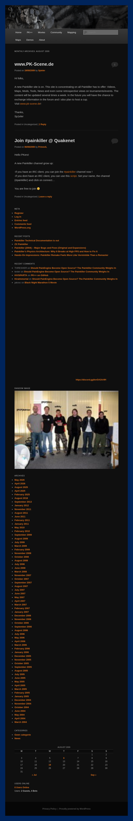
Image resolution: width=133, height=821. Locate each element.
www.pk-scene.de (30, 103)
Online (22, 787)
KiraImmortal (21, 279)
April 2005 (20, 685)
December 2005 (23, 656)
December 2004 (23, 700)
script (73, 175)
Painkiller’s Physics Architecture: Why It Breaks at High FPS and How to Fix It (56, 251)
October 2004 (22, 707)
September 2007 (23, 582)
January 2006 (22, 652)
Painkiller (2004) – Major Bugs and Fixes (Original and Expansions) (50, 248)
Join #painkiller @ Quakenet (45, 140)
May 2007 (20, 597)
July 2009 (20, 542)
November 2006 (23, 619)
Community (56, 32)
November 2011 (23, 509)
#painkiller (70, 171)
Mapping (71, 32)
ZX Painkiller (21, 244)
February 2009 (22, 549)
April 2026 (20, 483)
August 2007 (21, 586)
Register (19, 213)
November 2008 (23, 553)
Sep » (93, 775)
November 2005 (23, 659)
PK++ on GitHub (39, 275)
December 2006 (23, 615)
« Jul (34, 775)
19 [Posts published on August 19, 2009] (50, 765)
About (42, 40)
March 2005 (21, 689)
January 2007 (22, 612)
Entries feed (21, 220)
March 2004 (21, 722)
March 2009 (21, 546)
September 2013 (23, 501)
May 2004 (20, 714)
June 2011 (20, 516)
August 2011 (21, 513)
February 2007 (22, 608)
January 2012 (22, 505)
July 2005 (20, 674)
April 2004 (20, 718)
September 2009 (23, 534)
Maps (18, 40)
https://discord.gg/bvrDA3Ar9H (91, 380)
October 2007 (22, 579)
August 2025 (21, 487)
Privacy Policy (49, 809)
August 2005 (21, 670)
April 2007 (20, 601)
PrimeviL (42, 147)
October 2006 (22, 623)
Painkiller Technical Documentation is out (37, 240)
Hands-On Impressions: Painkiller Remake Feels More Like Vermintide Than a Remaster (61, 255)
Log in (18, 216)
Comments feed (23, 224)
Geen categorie (23, 734)
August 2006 (21, 630)
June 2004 (20, 711)
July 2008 (20, 564)
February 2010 (22, 531)
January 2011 (22, 524)
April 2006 (20, 641)
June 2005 (20, 678)
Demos (29, 40)
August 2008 (21, 560)
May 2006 (20, 637)
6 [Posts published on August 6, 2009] (64, 758)
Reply (42, 124)
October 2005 (22, 663)
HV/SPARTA (21, 275)
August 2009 (21, 538)
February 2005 (22, 692)
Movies (41, 32)
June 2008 (20, 568)
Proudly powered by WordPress (75, 809)
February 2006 (22, 648)
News (17, 738)
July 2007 (20, 590)
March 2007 (21, 604)
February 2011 (22, 520)
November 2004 (23, 703)
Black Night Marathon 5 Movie (41, 282)
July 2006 (20, 634)
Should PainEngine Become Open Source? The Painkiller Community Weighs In (73, 268)
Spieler (41, 70)
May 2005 (20, 681)
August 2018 (21, 498)
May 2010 (20, 527)
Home (18, 32)
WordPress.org (23, 227)
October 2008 (22, 557)
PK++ (30, 32)
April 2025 (20, 491)
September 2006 (23, 626)
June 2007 (20, 593)
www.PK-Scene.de (34, 64)
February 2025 (22, 494)
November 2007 (23, 575)
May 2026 (20, 480)
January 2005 (22, 696)
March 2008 (21, 571)
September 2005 (23, 667)
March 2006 (21, 645)
